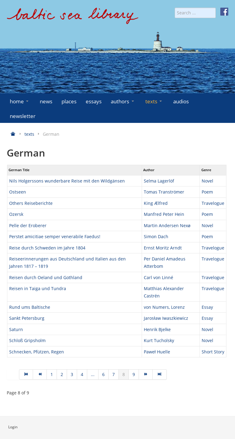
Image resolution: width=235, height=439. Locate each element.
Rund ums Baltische (29, 307)
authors (123, 101)
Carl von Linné (158, 277)
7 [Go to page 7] (113, 374)
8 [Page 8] (123, 374)
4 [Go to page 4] (82, 374)
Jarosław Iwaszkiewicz (166, 318)
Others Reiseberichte (31, 203)
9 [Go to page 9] (133, 374)
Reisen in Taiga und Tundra (37, 288)
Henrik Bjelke (157, 329)
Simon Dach (156, 236)
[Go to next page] (146, 374)
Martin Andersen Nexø (167, 225)
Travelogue (213, 203)
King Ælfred (156, 203)
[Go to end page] (159, 374)
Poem (207, 192)
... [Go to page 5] (93, 374)
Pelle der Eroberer (28, 225)
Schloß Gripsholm (27, 340)
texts (154, 101)
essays (94, 101)
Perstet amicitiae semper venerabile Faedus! (54, 236)
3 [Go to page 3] (72, 374)
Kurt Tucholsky (159, 340)
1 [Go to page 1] (51, 374)
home (20, 101)
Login (12, 427)
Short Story (213, 352)
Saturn (16, 329)
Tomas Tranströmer (164, 192)
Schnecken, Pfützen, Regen (36, 352)
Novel (207, 181)
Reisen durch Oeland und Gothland (45, 277)
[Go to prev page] (40, 374)
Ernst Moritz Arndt (163, 248)
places (69, 101)
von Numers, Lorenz (164, 307)
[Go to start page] (26, 374)
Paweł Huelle (157, 352)
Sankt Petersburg (26, 318)
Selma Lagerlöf (159, 181)
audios (181, 101)
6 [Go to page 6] (103, 374)
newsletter (22, 116)
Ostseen (17, 192)
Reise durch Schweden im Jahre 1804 (47, 248)
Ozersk (16, 214)
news (46, 101)
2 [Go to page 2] (62, 374)
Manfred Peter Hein (164, 214)
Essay (207, 307)
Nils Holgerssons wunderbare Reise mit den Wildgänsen (67, 181)
